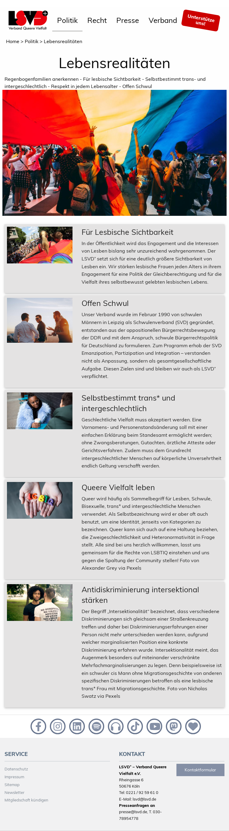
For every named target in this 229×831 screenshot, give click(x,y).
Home (12, 41)
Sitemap (12, 784)
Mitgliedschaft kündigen (26, 800)
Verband (163, 20)
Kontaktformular (200, 770)
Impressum (14, 776)
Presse (127, 20)
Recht (97, 20)
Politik (67, 20)
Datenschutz (16, 768)
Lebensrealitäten (63, 41)
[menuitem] (67, 20)
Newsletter (14, 792)
